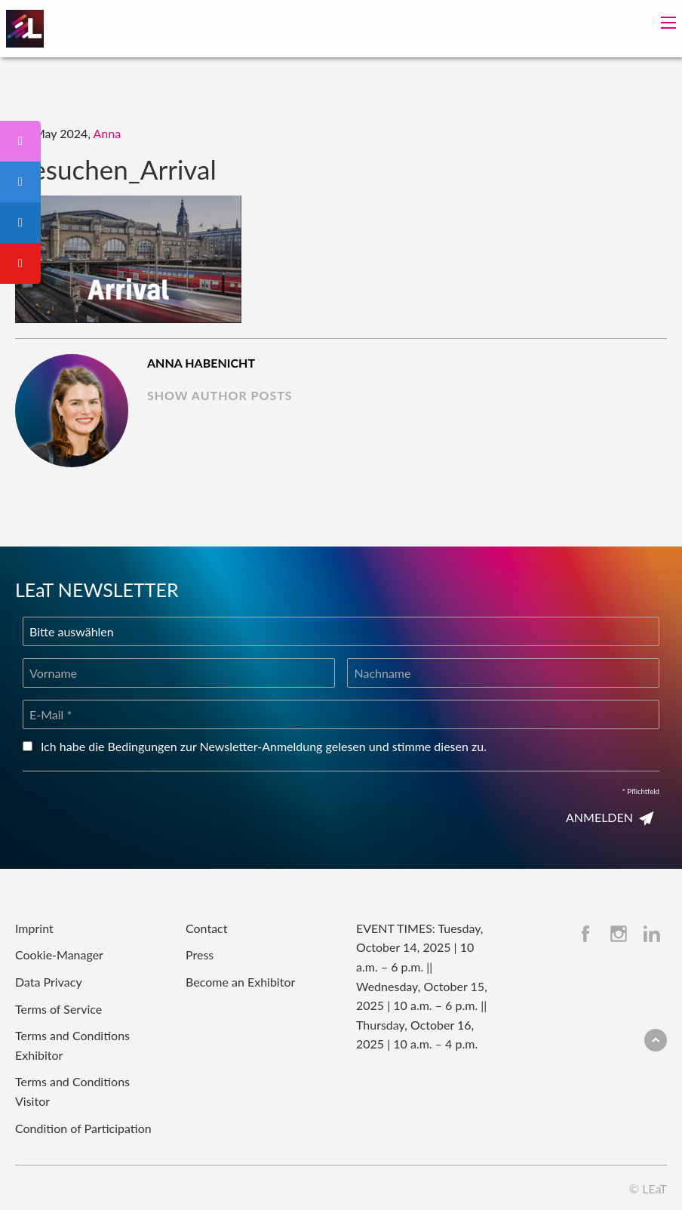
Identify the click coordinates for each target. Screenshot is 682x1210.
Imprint (34, 928)
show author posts (220, 395)
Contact (206, 928)
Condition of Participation (83, 1128)
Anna (107, 133)
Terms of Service (58, 1009)
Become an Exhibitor (240, 981)
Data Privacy (48, 981)
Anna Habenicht (201, 363)
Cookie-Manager (59, 954)
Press (200, 954)
